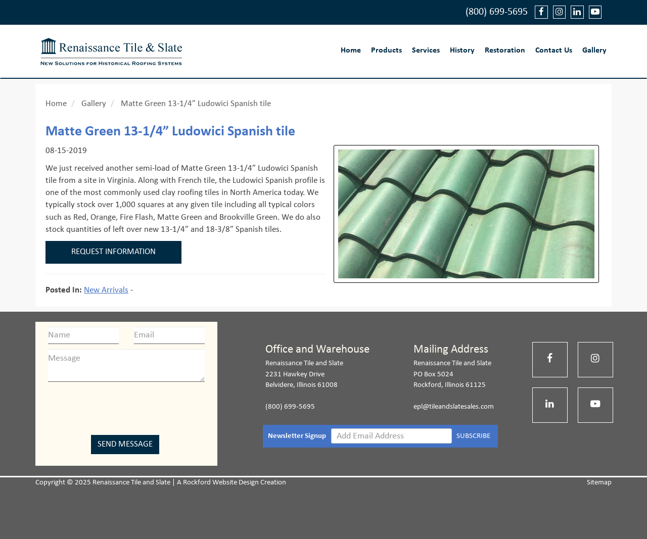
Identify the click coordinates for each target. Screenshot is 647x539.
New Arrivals (106, 290)
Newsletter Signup (297, 436)
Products (386, 50)
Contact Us (553, 50)
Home (351, 50)
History (462, 50)
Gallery (594, 50)
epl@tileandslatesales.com (453, 407)
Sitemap (599, 482)
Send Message (125, 444)
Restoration (505, 50)
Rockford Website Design (221, 482)
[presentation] (126, 406)
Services (426, 50)
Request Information (113, 252)
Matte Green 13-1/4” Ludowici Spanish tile (196, 104)
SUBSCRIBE (473, 436)
